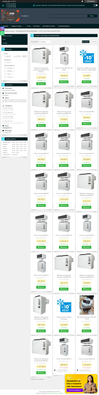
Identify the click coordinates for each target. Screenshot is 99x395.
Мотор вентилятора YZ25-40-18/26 (86, 318)
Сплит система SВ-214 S (86, 153)
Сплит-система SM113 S (41, 275)
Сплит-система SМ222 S (41, 153)
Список (94, 41)
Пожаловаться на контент (56, 393)
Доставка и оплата (49, 26)
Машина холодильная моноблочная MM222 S (86, 276)
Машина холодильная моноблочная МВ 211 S (41, 112)
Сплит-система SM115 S (64, 359)
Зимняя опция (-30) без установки (64, 318)
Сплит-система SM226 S (41, 193)
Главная (5, 26)
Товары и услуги (16, 26)
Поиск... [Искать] (92, 16)
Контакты (37, 26)
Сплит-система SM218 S (86, 111)
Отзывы (4, 43)
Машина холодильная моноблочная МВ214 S (87, 194)
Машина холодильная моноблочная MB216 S (64, 276)
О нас (29, 26)
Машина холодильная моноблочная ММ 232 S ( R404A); (41, 69)
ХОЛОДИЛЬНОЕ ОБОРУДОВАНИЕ (26, 31)
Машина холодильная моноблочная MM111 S (41, 318)
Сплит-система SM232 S (64, 193)
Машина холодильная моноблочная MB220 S (41, 359)
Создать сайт (6, 1)
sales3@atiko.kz (7, 128)
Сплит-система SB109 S (86, 235)
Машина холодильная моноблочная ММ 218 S (64, 112)
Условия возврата (64, 26)
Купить (42, 83)
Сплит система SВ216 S (41, 235)
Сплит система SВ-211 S (64, 153)
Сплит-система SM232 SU (87, 359)
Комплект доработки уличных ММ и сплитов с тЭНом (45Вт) (86, 69)
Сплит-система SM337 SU (64, 235)
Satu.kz (58, 391)
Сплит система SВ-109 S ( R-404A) (64, 69)
